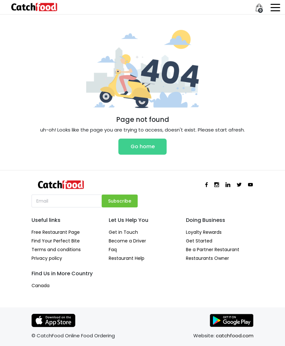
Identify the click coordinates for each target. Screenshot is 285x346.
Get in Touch (123, 232)
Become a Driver (127, 241)
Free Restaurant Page (56, 232)
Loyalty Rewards (204, 232)
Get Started (199, 241)
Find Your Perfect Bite (56, 241)
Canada (41, 285)
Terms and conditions (56, 249)
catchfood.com (234, 335)
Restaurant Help (126, 258)
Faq (113, 249)
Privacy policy (47, 258)
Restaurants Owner (207, 258)
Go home (143, 146)
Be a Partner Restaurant (212, 249)
